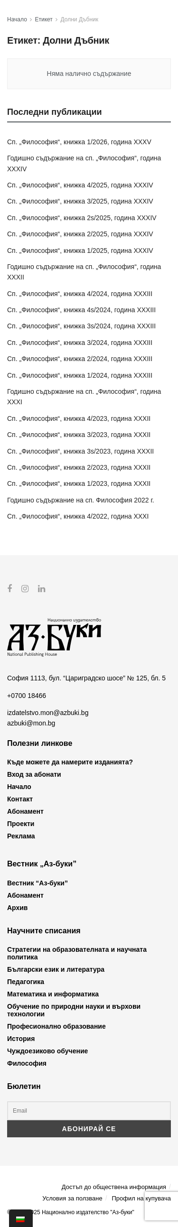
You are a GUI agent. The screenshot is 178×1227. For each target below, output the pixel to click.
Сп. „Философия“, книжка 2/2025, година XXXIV (80, 234)
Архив (17, 907)
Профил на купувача (141, 1197)
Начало (17, 19)
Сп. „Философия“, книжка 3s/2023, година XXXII (80, 451)
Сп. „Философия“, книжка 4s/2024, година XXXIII (81, 310)
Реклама (21, 836)
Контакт (20, 799)
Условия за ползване (72, 1197)
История (21, 1038)
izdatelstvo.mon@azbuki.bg (47, 712)
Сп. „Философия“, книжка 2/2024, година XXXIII (79, 359)
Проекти (20, 823)
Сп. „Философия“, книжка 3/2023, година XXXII (78, 434)
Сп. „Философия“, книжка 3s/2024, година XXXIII (81, 326)
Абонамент (25, 811)
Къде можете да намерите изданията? (70, 762)
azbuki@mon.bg (31, 723)
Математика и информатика (53, 994)
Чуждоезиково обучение (47, 1051)
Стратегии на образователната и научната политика (77, 953)
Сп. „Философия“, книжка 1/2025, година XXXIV (80, 250)
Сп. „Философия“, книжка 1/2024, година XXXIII (79, 375)
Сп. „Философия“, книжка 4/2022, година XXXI (78, 516)
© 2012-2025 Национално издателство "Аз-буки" (70, 1212)
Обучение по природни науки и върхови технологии (74, 1010)
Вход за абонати (34, 774)
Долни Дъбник (79, 19)
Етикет (44, 19)
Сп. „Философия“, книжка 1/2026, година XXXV (79, 142)
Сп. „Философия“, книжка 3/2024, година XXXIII (79, 342)
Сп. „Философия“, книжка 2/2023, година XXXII (78, 467)
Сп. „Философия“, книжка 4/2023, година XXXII (78, 418)
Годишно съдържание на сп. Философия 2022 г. (80, 500)
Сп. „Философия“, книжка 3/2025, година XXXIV (80, 201)
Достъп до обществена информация (114, 1186)
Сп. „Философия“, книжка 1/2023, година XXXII (78, 483)
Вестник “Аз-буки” (37, 882)
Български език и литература (55, 969)
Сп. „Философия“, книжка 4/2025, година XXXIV (80, 185)
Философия (27, 1063)
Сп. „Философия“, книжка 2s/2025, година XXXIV (82, 218)
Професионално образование (56, 1026)
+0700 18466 (26, 695)
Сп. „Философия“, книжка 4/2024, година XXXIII (79, 293)
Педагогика (25, 981)
